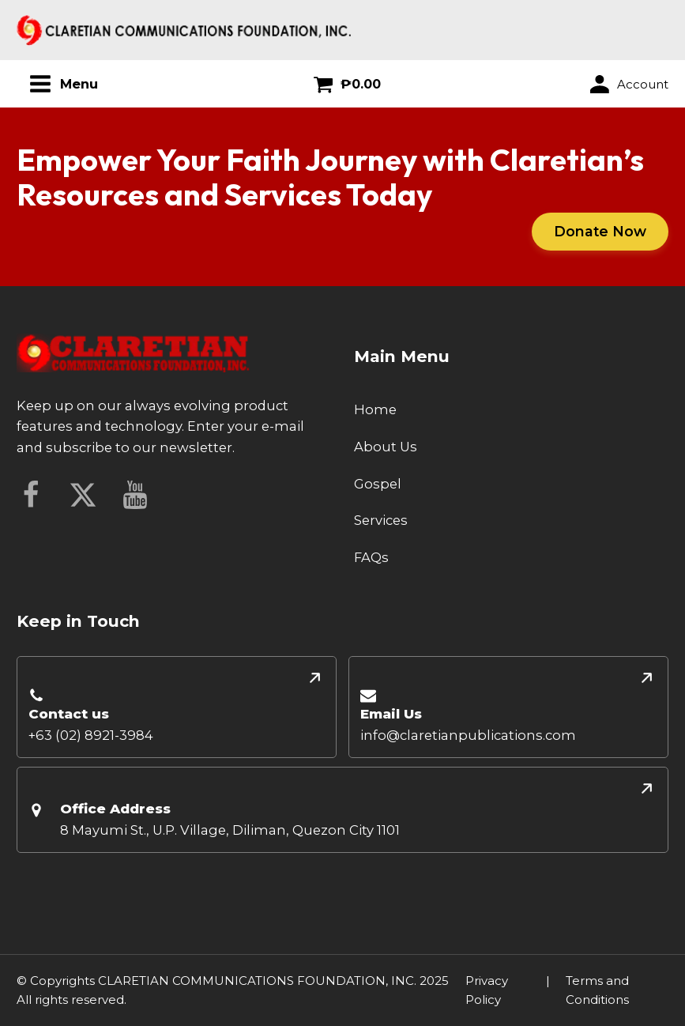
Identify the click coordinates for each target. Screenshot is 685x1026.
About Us (385, 447)
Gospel (377, 484)
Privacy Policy (486, 990)
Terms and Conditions (597, 990)
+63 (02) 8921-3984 (90, 735)
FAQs (371, 557)
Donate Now (600, 231)
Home (375, 409)
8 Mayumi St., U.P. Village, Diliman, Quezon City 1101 (230, 830)
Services (381, 520)
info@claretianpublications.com (468, 735)
